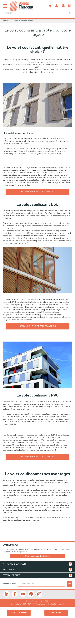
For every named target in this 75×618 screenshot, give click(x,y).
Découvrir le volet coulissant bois (37, 326)
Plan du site (51, 604)
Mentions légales (39, 604)
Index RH (61, 604)
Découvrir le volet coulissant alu (37, 192)
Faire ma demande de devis (37, 556)
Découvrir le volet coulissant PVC (37, 457)
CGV (29, 604)
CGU (25, 604)
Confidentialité (16, 604)
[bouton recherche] (69, 13)
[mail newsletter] (41, 584)
